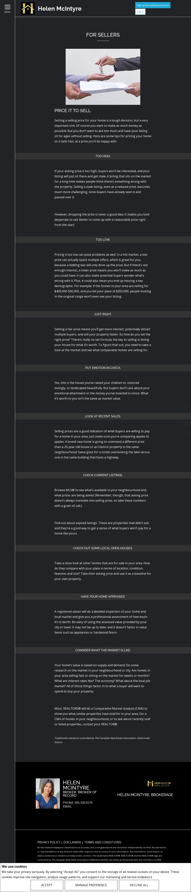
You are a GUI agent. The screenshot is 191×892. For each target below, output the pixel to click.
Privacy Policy (163, 877)
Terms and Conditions (102, 842)
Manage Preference (91, 885)
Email (67, 806)
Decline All (139, 885)
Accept (46, 885)
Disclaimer (72, 842)
